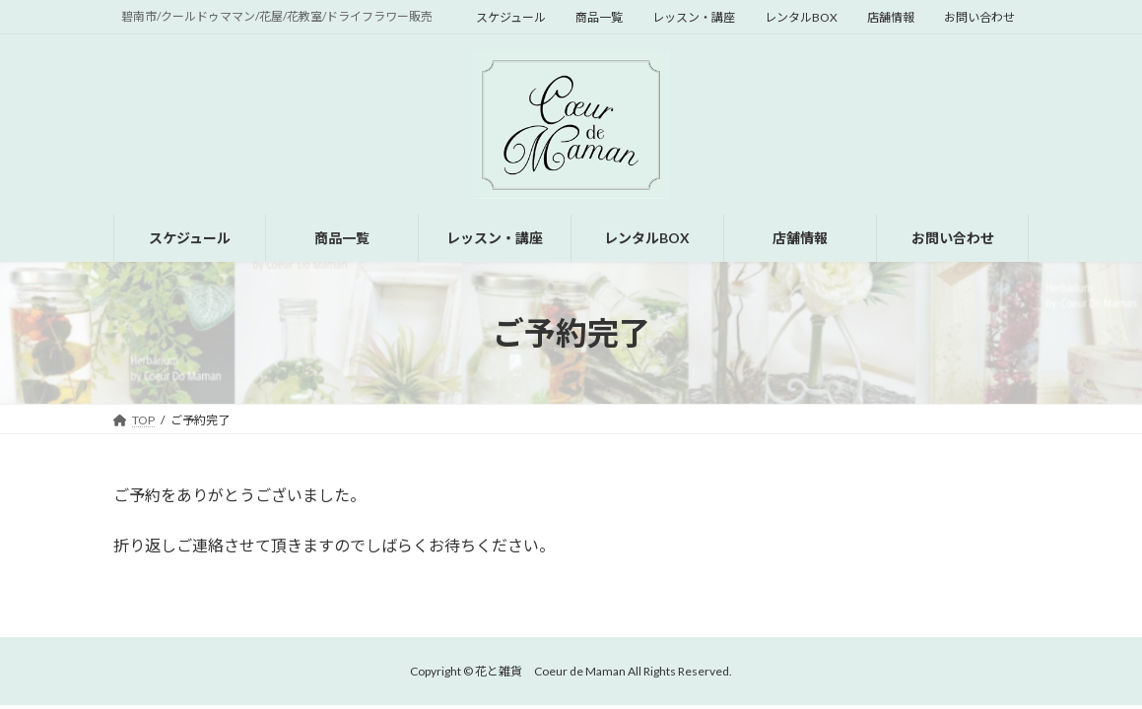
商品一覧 (599, 17)
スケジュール (511, 17)
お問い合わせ (979, 17)
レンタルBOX (801, 17)
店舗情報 (890, 17)
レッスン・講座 (693, 17)
